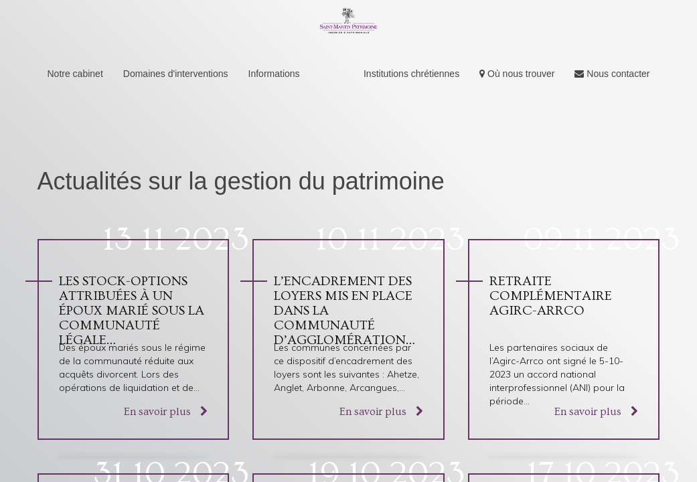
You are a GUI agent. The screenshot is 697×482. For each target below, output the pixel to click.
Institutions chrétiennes (411, 73)
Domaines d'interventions (175, 73)
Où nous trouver (516, 73)
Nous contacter (611, 73)
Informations (274, 73)
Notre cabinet (75, 73)
